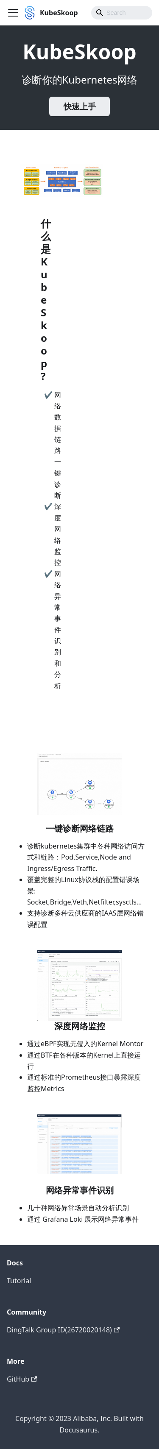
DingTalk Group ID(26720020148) (63, 1330)
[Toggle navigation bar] (13, 12)
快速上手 (80, 106)
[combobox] (121, 13)
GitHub (22, 1379)
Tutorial (19, 1280)
